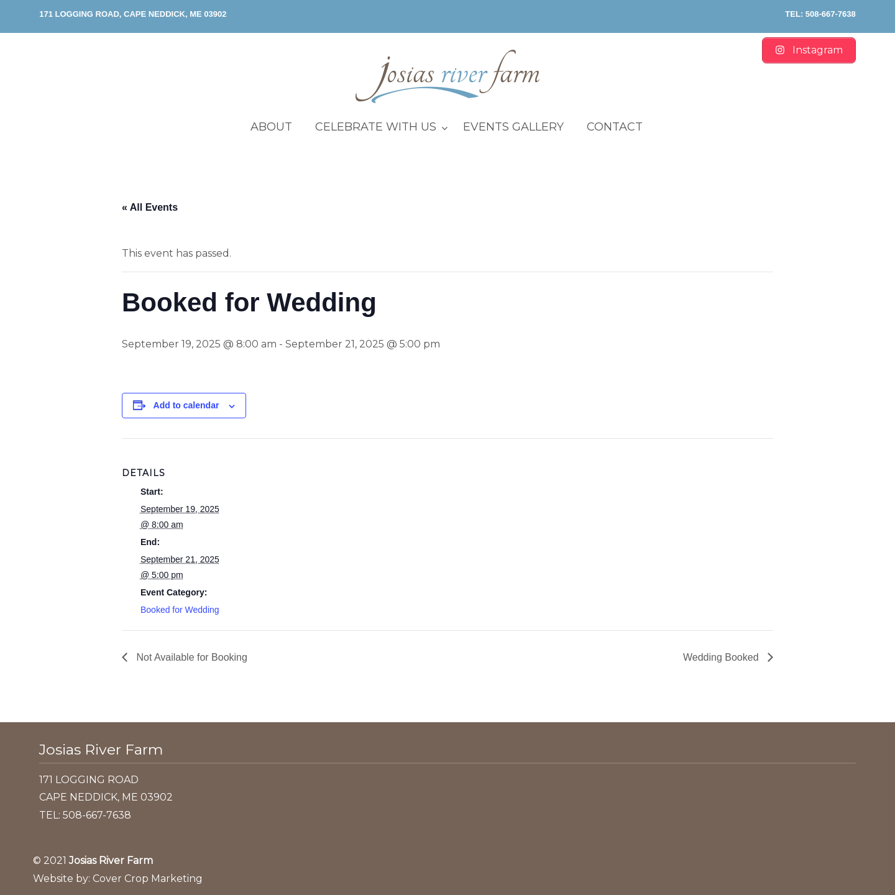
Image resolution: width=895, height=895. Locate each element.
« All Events (150, 207)
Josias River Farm (447, 76)
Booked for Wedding (179, 610)
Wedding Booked (722, 657)
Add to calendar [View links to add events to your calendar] (186, 405)
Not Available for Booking (190, 657)
